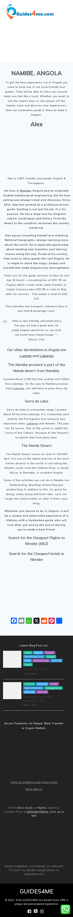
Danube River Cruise (34, 656)
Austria (28, 652)
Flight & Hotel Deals (33, 688)
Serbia (27, 660)
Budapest (50, 652)
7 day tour (29, 684)
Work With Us (34, 789)
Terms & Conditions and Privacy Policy (33, 782)
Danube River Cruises (36, 669)
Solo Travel (29, 692)
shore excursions (41, 660)
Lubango (47, 356)
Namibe (25, 190)
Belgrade (38, 652)
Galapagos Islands (53, 688)
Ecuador (53, 684)
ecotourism (42, 684)
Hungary (51, 656)
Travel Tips (56, 660)
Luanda (25, 356)
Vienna (28, 664)
